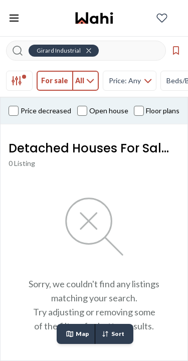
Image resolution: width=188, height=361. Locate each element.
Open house (102, 111)
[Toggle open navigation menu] (14, 18)
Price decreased (40, 111)
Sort (112, 334)
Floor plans (156, 111)
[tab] (19, 81)
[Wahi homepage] (94, 18)
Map (77, 334)
